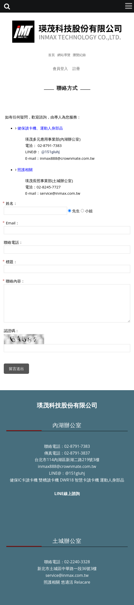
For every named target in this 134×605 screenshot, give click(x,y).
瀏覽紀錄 (79, 55)
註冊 (76, 68)
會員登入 (60, 68)
